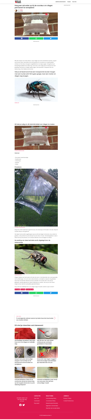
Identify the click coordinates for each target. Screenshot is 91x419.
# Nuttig (23, 289)
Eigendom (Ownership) (52, 405)
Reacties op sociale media (53, 408)
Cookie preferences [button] (68, 401)
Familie (69, 1)
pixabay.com (17, 102)
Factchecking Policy (51, 398)
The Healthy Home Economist (20, 227)
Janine (21, 10)
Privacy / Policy (67, 398)
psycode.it (36, 403)
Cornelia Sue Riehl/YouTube (19, 150)
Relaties (74, 1)
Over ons (36, 398)
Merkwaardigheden (61, 1)
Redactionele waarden (52, 403)
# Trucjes (17, 289)
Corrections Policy (50, 401)
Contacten (37, 401)
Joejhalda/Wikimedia (18, 274)
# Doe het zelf (29, 289)
